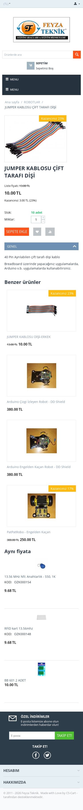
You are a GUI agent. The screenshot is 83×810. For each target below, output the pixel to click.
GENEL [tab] (41, 246)
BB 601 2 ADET (15, 680)
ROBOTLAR (32, 102)
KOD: (8, 582)
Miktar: (9, 219)
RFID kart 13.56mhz (18, 628)
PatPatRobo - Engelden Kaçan (28, 532)
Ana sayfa (12, 102)
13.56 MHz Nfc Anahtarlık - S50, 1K (30, 576)
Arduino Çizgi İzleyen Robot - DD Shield (36, 402)
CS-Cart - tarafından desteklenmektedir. (40, 795)
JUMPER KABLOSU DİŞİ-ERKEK (29, 337)
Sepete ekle (16, 231)
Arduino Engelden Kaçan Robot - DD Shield (39, 467)
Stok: (8, 212)
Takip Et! (64, 735)
